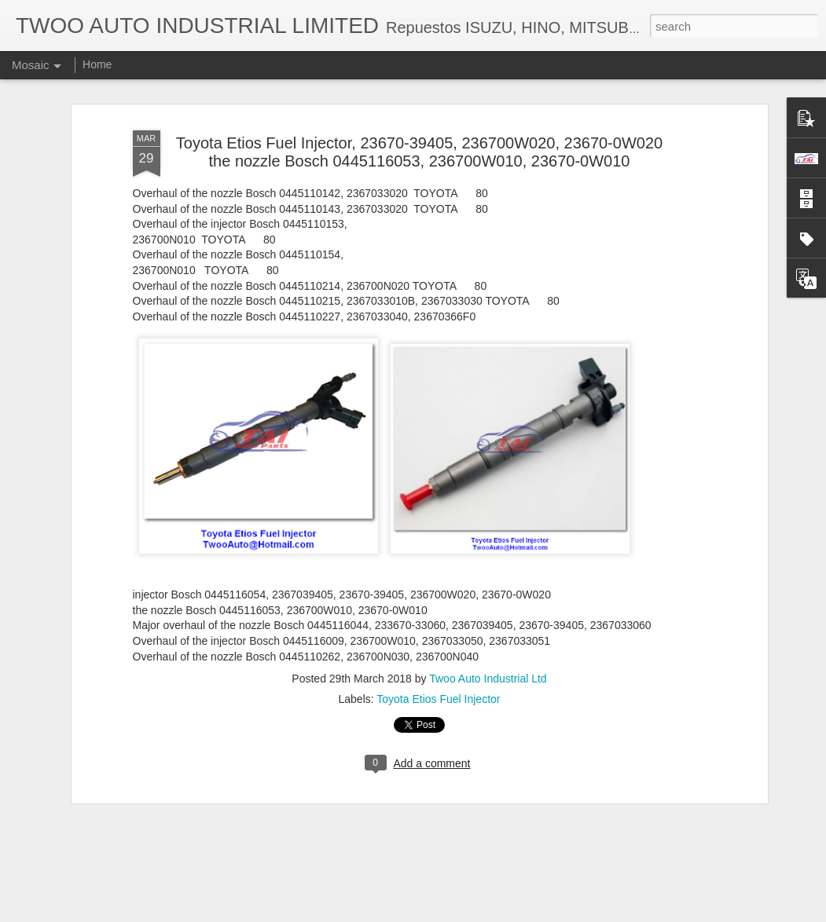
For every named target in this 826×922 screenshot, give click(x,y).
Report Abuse (508, 913)
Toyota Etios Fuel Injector (438, 682)
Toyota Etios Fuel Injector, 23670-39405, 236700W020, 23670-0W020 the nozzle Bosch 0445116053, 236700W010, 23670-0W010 (419, 135)
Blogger (462, 913)
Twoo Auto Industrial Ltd (487, 662)
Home (97, 64)
